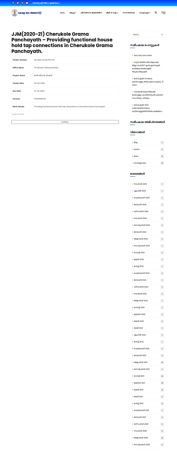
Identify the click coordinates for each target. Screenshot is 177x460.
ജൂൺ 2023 (149, 259)
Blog (149, 142)
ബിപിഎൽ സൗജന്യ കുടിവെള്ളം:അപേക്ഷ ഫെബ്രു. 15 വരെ (147, 81)
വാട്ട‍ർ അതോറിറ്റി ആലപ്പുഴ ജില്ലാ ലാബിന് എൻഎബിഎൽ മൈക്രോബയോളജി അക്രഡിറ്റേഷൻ (146, 67)
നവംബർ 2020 (149, 431)
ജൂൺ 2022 (149, 321)
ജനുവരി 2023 (149, 280)
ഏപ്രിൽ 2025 (149, 191)
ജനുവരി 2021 (149, 417)
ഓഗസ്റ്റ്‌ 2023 (149, 253)
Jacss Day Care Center (143, 55)
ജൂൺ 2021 (149, 390)
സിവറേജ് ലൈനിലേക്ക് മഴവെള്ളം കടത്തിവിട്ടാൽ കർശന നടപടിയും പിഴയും (147, 95)
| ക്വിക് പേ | (53, 3)
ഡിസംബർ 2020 (149, 424)
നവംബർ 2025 (149, 184)
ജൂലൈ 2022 (149, 314)
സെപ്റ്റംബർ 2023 (149, 246)
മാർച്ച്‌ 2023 (149, 266)
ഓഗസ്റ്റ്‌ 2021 (149, 376)
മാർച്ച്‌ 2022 (149, 342)
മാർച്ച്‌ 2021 (149, 403)
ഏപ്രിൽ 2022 (149, 335)
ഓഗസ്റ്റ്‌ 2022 (149, 307)
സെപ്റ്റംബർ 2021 (149, 369)
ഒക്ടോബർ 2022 (149, 301)
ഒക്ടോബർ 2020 (149, 438)
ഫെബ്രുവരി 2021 (149, 410)
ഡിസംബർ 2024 (149, 211)
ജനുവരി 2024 (149, 232)
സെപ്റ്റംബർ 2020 (149, 445)
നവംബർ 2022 (149, 294)
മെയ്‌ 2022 (149, 328)
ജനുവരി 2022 (149, 355)
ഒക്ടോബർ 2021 (149, 362)
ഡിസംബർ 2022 (149, 287)
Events (149, 149)
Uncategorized (149, 163)
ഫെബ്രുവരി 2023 (149, 273)
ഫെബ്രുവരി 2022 (149, 349)
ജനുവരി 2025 (149, 205)
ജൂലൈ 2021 (149, 383)
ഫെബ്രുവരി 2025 (149, 198)
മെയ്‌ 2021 (149, 397)
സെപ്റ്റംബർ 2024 (149, 225)
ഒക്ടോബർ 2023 (149, 239)
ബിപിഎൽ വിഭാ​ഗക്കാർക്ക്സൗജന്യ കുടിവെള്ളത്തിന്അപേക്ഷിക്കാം (147, 108)
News (149, 156)
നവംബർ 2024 (149, 218)
